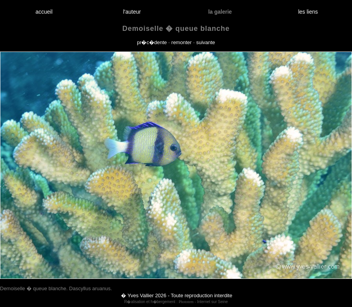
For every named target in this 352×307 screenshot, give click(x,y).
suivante (205, 42)
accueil (44, 12)
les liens (308, 12)
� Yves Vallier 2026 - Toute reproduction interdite (176, 295)
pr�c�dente (152, 42)
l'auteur (132, 12)
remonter (181, 42)
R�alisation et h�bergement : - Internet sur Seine (176, 302)
